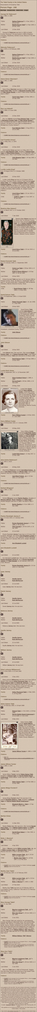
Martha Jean (19, 858)
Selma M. (22, 683)
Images (26, 10)
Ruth (17, 580)
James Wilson (19, 751)
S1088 (6, 42)
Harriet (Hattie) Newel (23, 714)
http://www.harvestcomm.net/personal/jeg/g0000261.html (19, 758)
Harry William (18, 415)
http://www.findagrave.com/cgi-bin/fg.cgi (18, 42)
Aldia (27, 499)
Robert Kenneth (19, 302)
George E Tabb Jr (10, 1004)
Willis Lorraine (8, 850)
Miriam (23, 471)
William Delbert (20, 827)
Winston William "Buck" (11, 499)
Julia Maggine (12, 151)
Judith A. (18, 196)
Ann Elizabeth (27, 535)
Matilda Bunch (18, 25)
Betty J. (17, 881)
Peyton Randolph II (9, 559)
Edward (16, 711)
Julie (28, 311)
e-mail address (20, 945)
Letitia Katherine (23, 225)
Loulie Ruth (30, 433)
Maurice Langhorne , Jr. (21, 909)
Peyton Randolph (20, 523)
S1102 (6, 941)
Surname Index (11, 10)
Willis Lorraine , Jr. (25, 848)
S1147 (6, 944)
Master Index (19, 10)
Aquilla (17, 578)
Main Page (3, 10)
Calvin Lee (17, 268)
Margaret (22, 850)
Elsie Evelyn (13, 153)
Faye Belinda (23, 119)
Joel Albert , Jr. (28, 470)
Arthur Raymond (21, 681)
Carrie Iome (6, 90)
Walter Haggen (7, 683)
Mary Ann (17, 913)
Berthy (23, 498)
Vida (16, 526)
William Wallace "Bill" (23, 929)
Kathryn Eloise (19, 271)
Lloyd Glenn (17, 193)
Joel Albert (11, 471)
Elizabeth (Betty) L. (13, 799)
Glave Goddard (19, 377)
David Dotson (20, 288)
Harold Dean (18, 832)
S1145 (6, 865)
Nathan (17, 21)
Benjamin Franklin (27, 90)
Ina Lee (16, 381)
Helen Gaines (27, 774)
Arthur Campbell (20, 182)
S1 (5, 757)
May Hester (9, 92)
